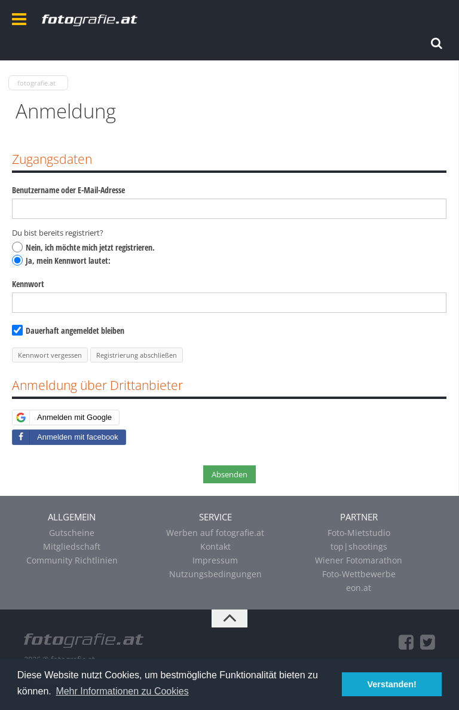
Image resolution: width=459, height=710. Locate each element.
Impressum (215, 560)
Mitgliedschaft (71, 546)
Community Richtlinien (72, 560)
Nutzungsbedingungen (215, 574)
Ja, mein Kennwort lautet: (61, 260)
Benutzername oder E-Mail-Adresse (68, 190)
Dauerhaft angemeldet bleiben (68, 330)
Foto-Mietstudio (359, 532)
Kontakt (215, 546)
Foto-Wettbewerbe (359, 574)
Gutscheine (71, 532)
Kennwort (28, 284)
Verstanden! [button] (392, 684)
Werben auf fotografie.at (215, 532)
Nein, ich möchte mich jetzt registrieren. (83, 247)
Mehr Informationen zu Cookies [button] (122, 691)
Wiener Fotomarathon (358, 560)
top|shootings (359, 546)
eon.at (358, 587)
